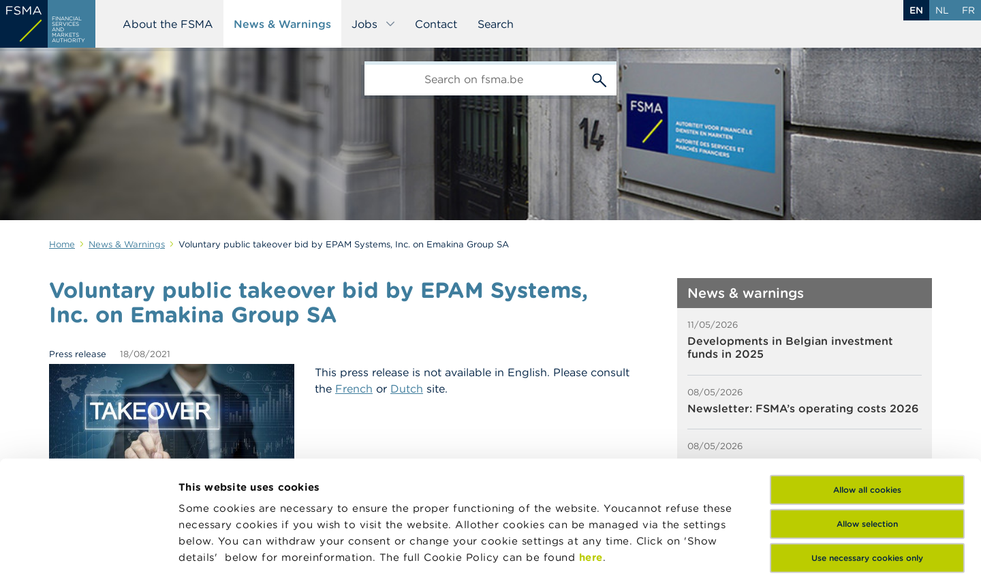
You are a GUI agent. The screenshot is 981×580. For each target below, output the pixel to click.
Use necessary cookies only (867, 448)
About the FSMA (168, 24)
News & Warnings (282, 24)
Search (496, 24)
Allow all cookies (867, 380)
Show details (212, 553)
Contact (436, 24)
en (916, 10)
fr (968, 10)
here (591, 447)
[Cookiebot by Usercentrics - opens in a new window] (88, 553)
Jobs (374, 24)
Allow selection (867, 414)
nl (942, 10)
